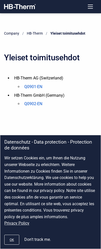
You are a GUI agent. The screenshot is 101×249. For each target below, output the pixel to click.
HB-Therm (35, 33)
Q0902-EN (33, 103)
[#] (11, 240)
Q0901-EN (33, 86)
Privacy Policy (16, 223)
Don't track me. (37, 239)
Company (11, 33)
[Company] (20, 6)
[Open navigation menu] (90, 7)
